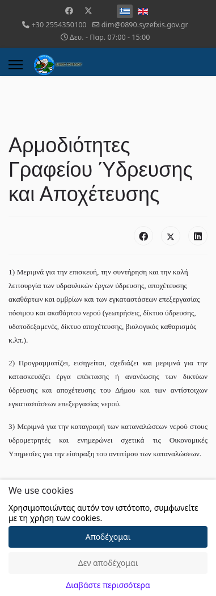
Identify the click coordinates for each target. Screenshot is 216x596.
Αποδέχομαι (108, 536)
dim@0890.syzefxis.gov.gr (144, 25)
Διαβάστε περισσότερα (108, 585)
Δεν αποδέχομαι (108, 562)
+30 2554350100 (59, 25)
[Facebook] (69, 10)
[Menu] (16, 65)
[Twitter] (88, 10)
